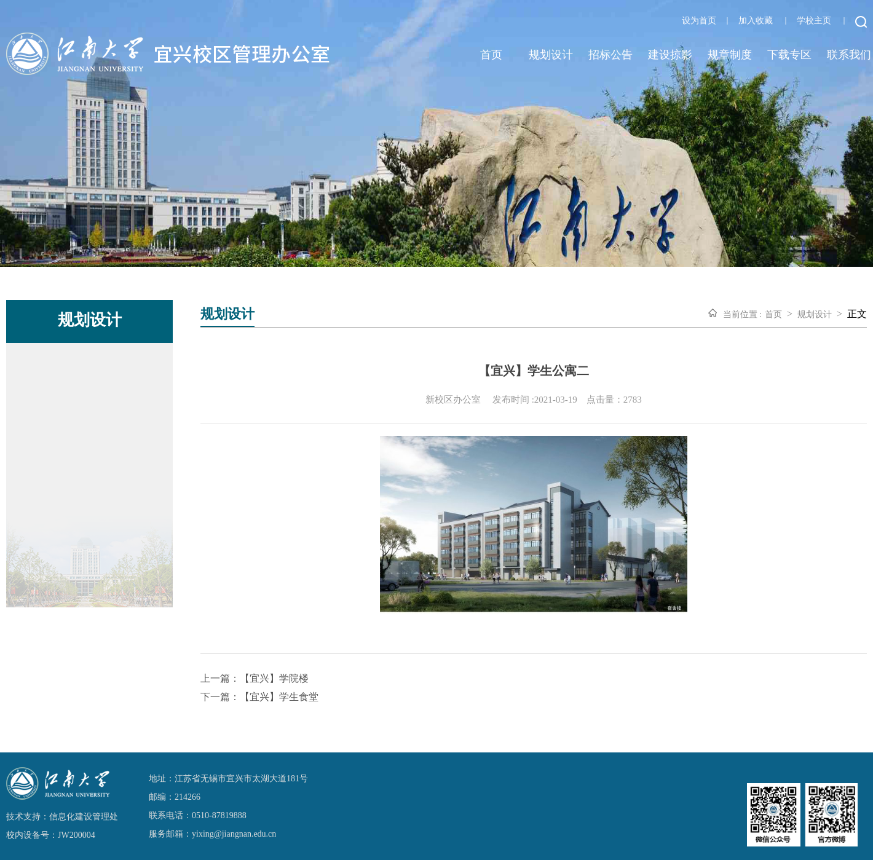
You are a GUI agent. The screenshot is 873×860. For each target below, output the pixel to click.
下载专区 (789, 55)
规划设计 (551, 55)
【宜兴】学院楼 (274, 678)
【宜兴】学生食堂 (279, 697)
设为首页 (699, 20)
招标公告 (610, 55)
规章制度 (730, 55)
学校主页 (814, 20)
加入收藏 (755, 20)
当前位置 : (742, 314)
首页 (491, 55)
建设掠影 (670, 55)
